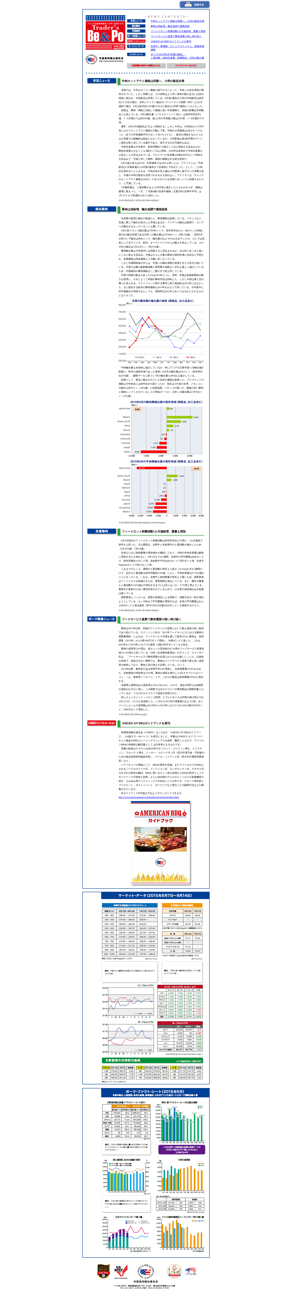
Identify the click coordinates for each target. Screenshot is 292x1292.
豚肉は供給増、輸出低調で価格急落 (170, 26)
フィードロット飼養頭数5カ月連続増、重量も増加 (178, 31)
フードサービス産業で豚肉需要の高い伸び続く (176, 36)
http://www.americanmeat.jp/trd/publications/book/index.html (149, 797)
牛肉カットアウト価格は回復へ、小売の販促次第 (177, 21)
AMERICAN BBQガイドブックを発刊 (171, 41)
